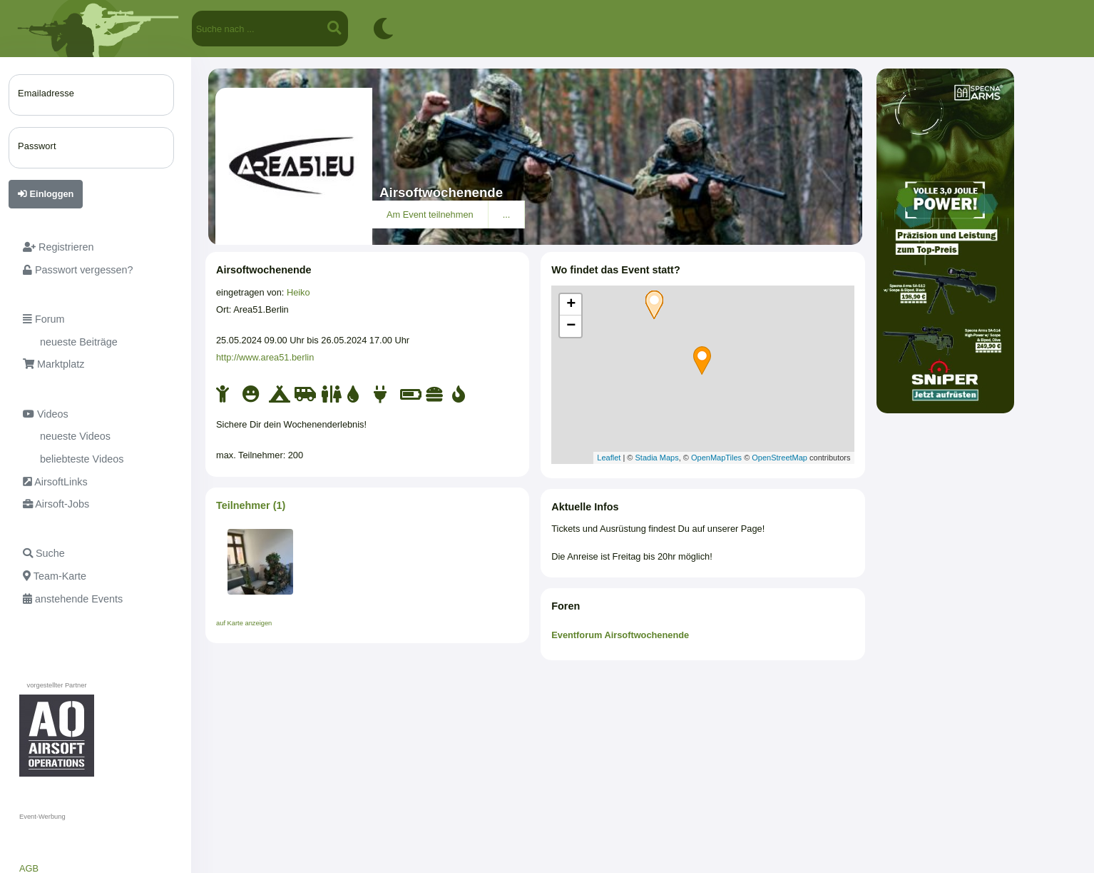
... (507, 214)
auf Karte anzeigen (244, 623)
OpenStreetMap (779, 457)
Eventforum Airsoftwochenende (620, 635)
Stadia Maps (657, 457)
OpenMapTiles (716, 457)
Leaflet (608, 457)
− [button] (571, 326)
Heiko (298, 292)
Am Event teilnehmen (430, 214)
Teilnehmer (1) (250, 505)
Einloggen (45, 193)
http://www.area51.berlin (265, 357)
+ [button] (571, 305)
